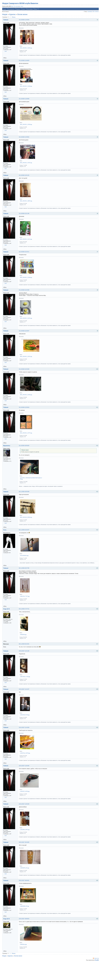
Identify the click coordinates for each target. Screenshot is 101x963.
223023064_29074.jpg (25, 829)
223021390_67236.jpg (25, 715)
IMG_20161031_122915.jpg (26, 356)
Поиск (23, 9)
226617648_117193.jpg (25, 676)
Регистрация (30, 9)
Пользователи (11, 9)
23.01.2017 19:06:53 (24, 919)
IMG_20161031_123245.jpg (26, 395)
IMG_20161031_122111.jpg (26, 239)
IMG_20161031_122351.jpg (26, 318)
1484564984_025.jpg (24, 906)
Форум (4, 9)
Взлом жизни (23, 15)
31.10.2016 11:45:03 (24, 20)
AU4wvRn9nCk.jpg (24, 555)
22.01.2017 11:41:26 (24, 651)
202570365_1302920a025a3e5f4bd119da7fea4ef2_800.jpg (31, 479)
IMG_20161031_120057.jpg (26, 201)
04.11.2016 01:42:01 (24, 644)
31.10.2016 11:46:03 (24, 60)
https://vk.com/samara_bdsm (17, 6)
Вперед (14, 17)
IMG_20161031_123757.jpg (26, 433)
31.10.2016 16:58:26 (24, 445)
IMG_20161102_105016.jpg (26, 517)
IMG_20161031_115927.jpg (26, 162)
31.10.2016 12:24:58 (24, 290)
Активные (89, 11)
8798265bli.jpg (23, 634)
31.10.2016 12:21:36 (24, 213)
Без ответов (95, 11)
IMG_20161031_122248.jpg (26, 277)
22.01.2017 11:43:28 (24, 727)
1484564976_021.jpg (24, 868)
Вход (36, 9)
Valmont (5, 20)
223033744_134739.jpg (25, 753)
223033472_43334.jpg (25, 791)
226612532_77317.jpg (25, 596)
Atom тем (96, 958)
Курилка (12, 15)
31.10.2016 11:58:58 (24, 99)
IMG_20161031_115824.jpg (26, 124)
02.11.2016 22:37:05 (24, 568)
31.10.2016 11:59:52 (24, 137)
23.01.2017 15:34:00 (24, 842)
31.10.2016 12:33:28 (24, 369)
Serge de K (6, 609)
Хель (4, 530)
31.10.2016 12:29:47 (24, 331)
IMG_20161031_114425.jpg (26, 48)
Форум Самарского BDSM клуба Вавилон (20, 4)
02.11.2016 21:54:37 (24, 530)
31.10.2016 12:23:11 (24, 252)
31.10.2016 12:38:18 (24, 407)
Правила (18, 9)
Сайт (6, 51)
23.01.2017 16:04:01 (24, 880)
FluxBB (97, 960)
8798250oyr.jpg (23, 944)
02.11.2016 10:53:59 (24, 491)
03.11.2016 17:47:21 (24, 609)
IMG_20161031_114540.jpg (26, 86)
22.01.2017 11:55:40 (24, 804)
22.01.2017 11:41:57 (24, 689)
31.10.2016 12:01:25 (24, 175)
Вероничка (6, 446)
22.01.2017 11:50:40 (24, 766)
